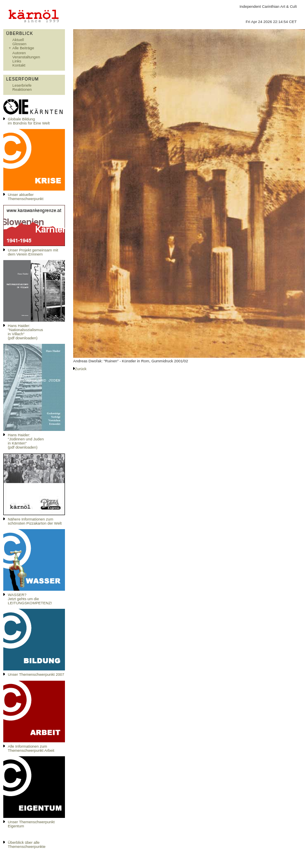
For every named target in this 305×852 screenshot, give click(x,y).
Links (16, 61)
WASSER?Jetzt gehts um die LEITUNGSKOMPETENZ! (30, 599)
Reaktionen (22, 90)
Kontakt (18, 65)
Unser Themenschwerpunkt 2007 (36, 674)
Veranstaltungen (26, 57)
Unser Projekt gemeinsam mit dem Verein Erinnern (33, 252)
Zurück (81, 369)
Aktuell (18, 40)
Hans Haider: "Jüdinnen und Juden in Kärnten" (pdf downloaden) (26, 441)
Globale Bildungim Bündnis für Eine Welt (29, 121)
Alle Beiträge (23, 48)
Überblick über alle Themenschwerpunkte (27, 844)
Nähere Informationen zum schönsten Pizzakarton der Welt (35, 521)
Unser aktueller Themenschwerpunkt (26, 197)
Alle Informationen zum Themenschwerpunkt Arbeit (31, 748)
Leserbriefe (22, 85)
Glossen (19, 44)
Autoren (19, 53)
